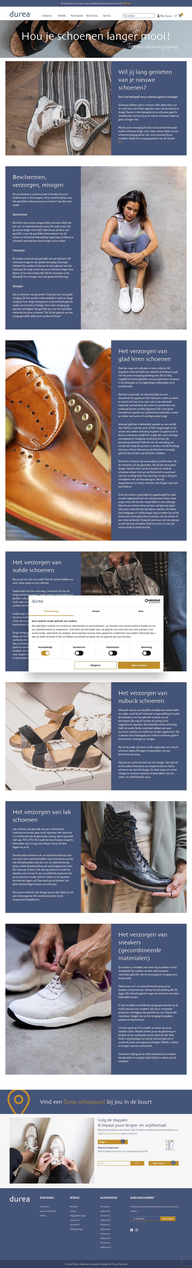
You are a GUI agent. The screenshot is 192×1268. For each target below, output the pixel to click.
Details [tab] (96, 611)
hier (120, 142)
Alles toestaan (139, 665)
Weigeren (95, 665)
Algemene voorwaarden (89, 1264)
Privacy (76, 1264)
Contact (73, 1211)
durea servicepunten (112, 1133)
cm (118, 1163)
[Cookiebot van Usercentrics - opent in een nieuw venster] (147, 601)
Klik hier (127, 3)
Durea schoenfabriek (48, 1211)
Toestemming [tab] (51, 611)
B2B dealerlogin (76, 1229)
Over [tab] (141, 611)
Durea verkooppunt (84, 1101)
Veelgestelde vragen (78, 1215)
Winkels (43, 1215)
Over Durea (44, 1206)
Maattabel (74, 1206)
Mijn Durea (164, 15)
